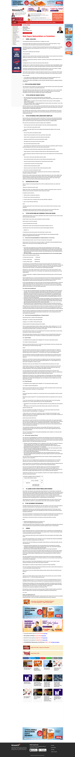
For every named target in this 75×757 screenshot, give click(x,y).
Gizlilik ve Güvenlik (54, 751)
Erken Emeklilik (16, 31)
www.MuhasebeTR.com (30, 594)
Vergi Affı (14, 43)
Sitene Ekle (54, 6)
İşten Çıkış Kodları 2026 (16, 36)
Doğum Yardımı (15, 30)
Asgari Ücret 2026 (34, 6)
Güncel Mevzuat (15, 34)
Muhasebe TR (33, 755)
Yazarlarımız (14, 44)
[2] (32, 177)
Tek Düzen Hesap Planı (16, 41)
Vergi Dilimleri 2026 (40, 6)
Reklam (58, 6)
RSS (52, 6)
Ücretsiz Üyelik (53, 747)
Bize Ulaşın (61, 6)
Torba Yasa (14, 42)
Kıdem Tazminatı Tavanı (16, 37)
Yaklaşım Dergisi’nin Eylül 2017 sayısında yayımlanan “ (33, 579)
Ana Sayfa (29, 6)
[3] (38, 301)
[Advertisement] (16, 90)
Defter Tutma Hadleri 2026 (47, 6)
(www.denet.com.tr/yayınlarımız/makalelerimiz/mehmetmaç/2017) (49, 581)
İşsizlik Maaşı (15, 35)
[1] (31, 177)
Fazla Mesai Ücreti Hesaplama (15, 33)
